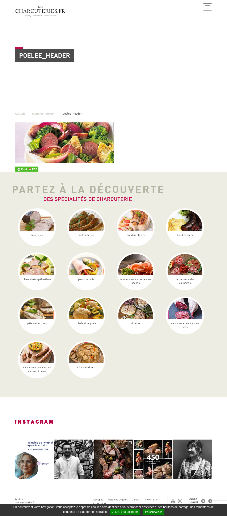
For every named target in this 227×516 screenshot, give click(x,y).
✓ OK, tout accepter (125, 511)
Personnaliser (153, 511)
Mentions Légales (118, 499)
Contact (136, 499)
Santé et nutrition (43, 113)
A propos (98, 499)
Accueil (20, 113)
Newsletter (151, 499)
